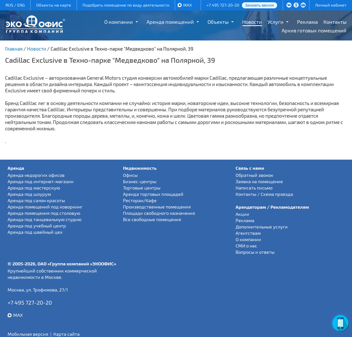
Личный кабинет (330, 5)
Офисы (130, 175)
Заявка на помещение (259, 181)
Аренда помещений (170, 22)
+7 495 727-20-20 (222, 5)
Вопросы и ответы (255, 252)
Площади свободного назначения (159, 213)
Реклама (307, 22)
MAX (187, 5)
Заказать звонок (259, 5)
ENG (21, 5)
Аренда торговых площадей (153, 194)
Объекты (218, 22)
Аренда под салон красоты (36, 200)
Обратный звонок (254, 175)
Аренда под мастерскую (34, 188)
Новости (252, 22)
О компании (118, 22)
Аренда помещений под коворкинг (45, 206)
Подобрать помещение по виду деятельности (125, 5)
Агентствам (248, 233)
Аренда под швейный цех (35, 232)
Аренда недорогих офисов (36, 175)
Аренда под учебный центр (37, 225)
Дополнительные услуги (262, 226)
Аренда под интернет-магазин (40, 181)
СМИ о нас (246, 245)
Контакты (334, 22)
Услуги (275, 22)
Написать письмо (254, 188)
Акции (242, 214)
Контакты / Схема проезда (264, 194)
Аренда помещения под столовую (44, 213)
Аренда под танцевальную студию (44, 219)
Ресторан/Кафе (140, 200)
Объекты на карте (53, 5)
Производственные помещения (157, 206)
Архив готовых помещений (314, 30)
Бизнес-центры (139, 181)
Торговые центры (141, 188)
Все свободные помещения (152, 219)
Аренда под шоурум (29, 194)
